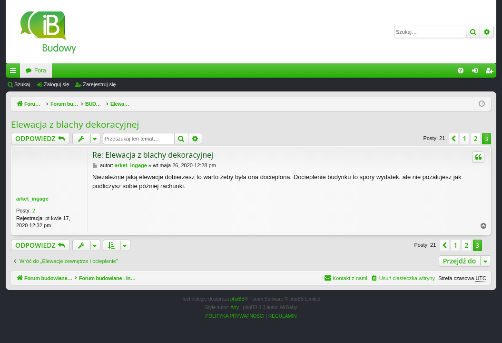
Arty (234, 307)
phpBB (237, 299)
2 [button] (475, 138)
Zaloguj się (56, 84)
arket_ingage (32, 199)
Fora (148, 70)
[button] (453, 138)
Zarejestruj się (99, 84)
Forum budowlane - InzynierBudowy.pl (74, 70)
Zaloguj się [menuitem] (477, 72)
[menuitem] (460, 70)
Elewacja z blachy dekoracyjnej (75, 124)
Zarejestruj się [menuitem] (491, 72)
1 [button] (464, 138)
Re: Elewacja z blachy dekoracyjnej (152, 155)
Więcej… (15, 72)
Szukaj (22, 84)
